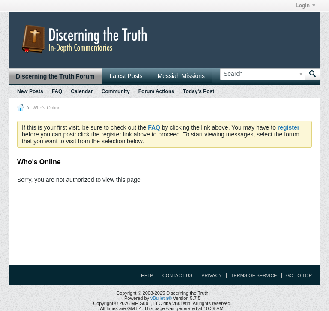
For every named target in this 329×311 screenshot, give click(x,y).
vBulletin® (161, 298)
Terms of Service (254, 275)
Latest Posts (126, 75)
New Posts (30, 91)
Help (147, 275)
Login (305, 6)
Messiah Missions (181, 75)
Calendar (82, 91)
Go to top (299, 275)
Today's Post (198, 91)
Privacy (211, 275)
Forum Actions (156, 91)
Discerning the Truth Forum (55, 76)
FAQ (57, 91)
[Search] (262, 74)
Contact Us (177, 275)
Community (116, 91)
